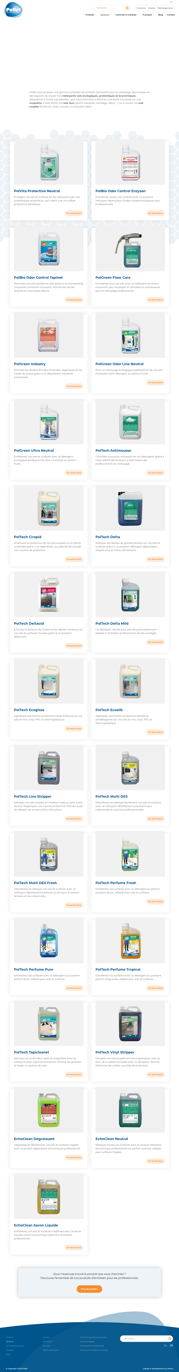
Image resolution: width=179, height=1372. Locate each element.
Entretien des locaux (83, 54)
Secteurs (65, 54)
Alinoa (170, 1368)
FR (171, 2)
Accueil (53, 54)
